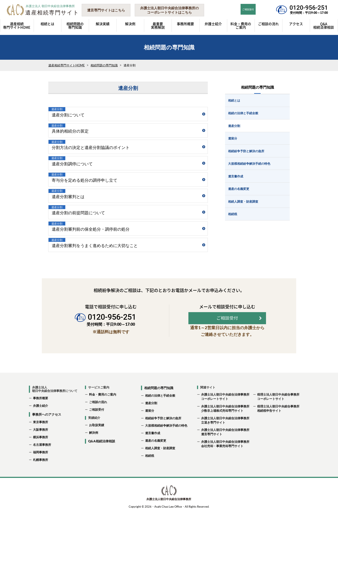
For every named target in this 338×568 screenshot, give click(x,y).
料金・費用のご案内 (102, 450)
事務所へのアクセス (46, 470)
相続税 (149, 511)
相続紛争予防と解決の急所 (163, 474)
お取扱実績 (96, 480)
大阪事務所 (40, 485)
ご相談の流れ (98, 458)
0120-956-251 (308, 7)
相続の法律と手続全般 (160, 451)
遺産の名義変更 (155, 496)
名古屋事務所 (42, 500)
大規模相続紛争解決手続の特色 (166, 481)
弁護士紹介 (40, 461)
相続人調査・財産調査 (160, 503)
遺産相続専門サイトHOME (66, 65)
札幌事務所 (40, 515)
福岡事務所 (40, 508)
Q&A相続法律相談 (101, 497)
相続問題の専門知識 (104, 65)
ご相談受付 (96, 465)
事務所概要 (40, 454)
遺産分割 (151, 458)
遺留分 (149, 466)
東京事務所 (40, 478)
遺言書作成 (152, 488)
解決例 (93, 488)
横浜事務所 (40, 492)
